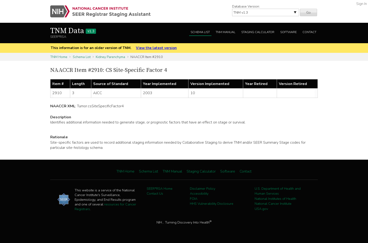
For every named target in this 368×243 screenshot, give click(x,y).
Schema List (200, 32)
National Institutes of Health (275, 198)
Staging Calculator (257, 32)
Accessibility (199, 193)
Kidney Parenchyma (110, 56)
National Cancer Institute (273, 203)
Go (308, 12)
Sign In (361, 3)
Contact (309, 32)
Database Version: (246, 6)
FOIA (193, 198)
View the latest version (156, 48)
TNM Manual (225, 32)
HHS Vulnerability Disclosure (211, 203)
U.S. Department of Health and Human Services (278, 191)
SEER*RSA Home (159, 188)
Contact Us (155, 193)
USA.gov (261, 208)
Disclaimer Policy (202, 188)
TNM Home (58, 56)
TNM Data (73, 31)
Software (288, 32)
